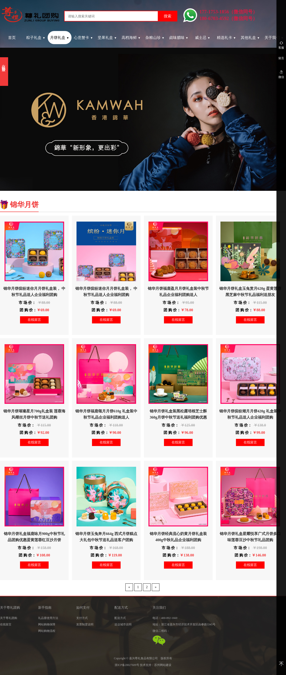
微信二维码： (161, 631)
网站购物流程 (46, 631)
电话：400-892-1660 (165, 618)
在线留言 (34, 320)
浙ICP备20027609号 (127, 665)
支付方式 (82, 618)
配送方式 (120, 618)
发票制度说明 (84, 624)
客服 (281, 45)
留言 (281, 58)
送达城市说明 (123, 624)
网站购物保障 (46, 624)
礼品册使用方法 (48, 618)
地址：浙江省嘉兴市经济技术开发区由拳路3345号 (184, 624)
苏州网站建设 (162, 665)
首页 (12, 38)
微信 (281, 74)
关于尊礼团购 (8, 618)
